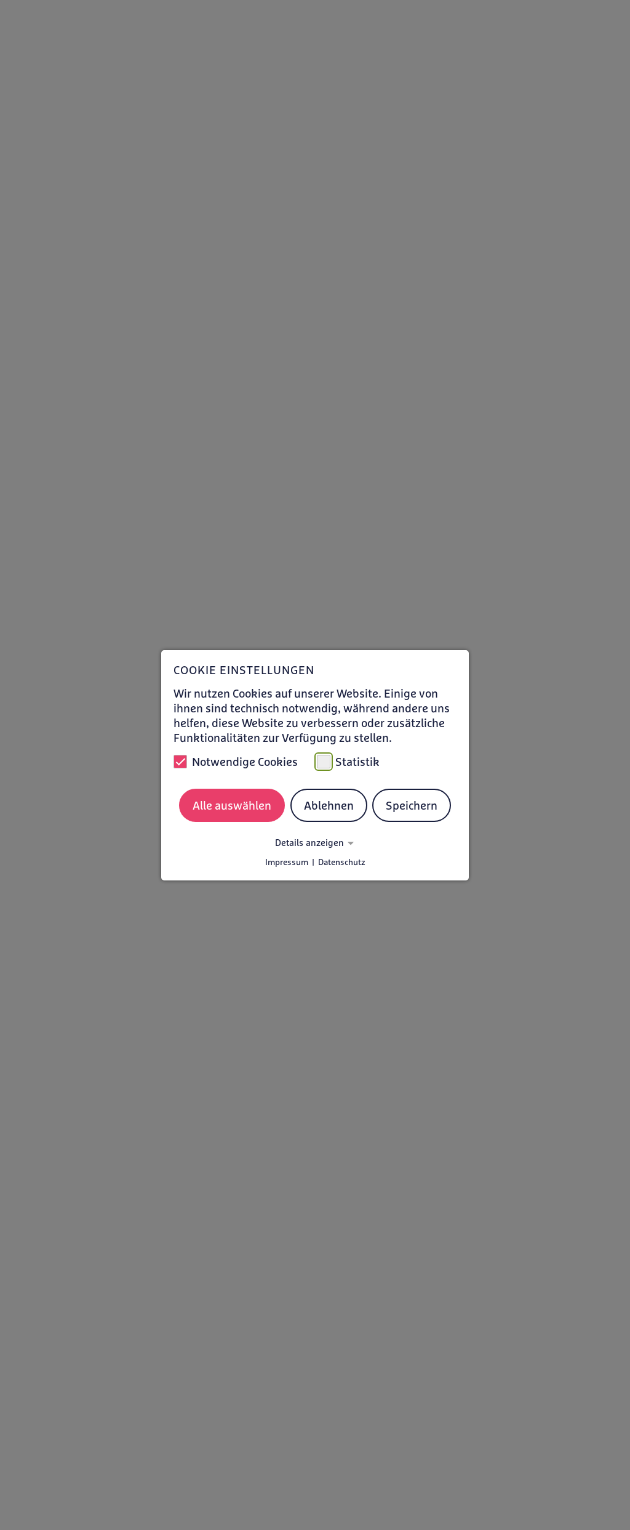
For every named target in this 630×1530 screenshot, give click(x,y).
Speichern (411, 805)
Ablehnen (329, 805)
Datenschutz (341, 862)
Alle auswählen (232, 805)
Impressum (286, 862)
